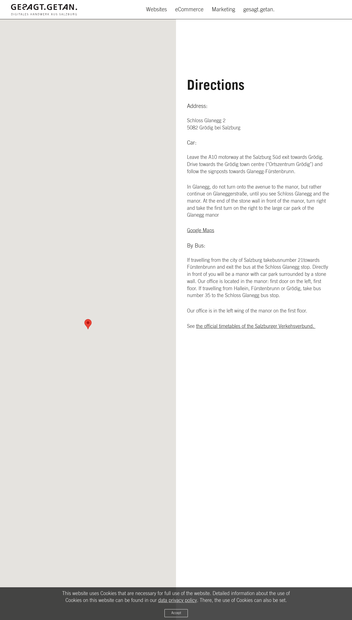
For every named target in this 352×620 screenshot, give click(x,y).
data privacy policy (177, 602)
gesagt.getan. (259, 9)
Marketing (223, 9)
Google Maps (200, 230)
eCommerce (189, 9)
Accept (176, 615)
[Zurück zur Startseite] (44, 9)
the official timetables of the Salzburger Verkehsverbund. (255, 326)
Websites (156, 9)
